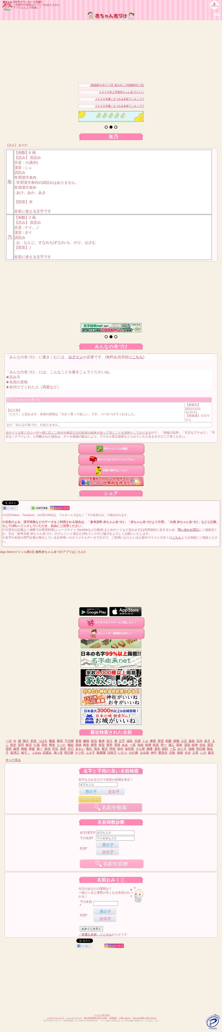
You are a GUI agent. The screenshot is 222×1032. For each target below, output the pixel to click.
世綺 (78, 745)
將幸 (86, 745)
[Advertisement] (111, 50)
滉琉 (187, 745)
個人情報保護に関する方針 (95, 1018)
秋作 (120, 748)
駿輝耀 (101, 752)
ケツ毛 (79, 752)
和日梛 (200, 748)
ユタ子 (90, 752)
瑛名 (97, 748)
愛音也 (162, 752)
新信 (47, 748)
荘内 (199, 741)
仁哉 (37, 745)
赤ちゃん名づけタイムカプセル (111, 459)
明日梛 (68, 752)
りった (61, 745)
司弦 (55, 748)
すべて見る (13, 760)
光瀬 (137, 741)
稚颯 (176, 741)
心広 (184, 741)
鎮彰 (165, 748)
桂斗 (109, 741)
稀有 (52, 745)
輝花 (60, 741)
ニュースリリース (74, 1018)
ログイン (75, 357)
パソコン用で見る (102, 1015)
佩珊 (150, 748)
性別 (83, 848)
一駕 (133, 745)
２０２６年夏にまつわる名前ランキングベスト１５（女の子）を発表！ (139, 99)
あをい (80, 748)
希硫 (32, 748)
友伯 (94, 741)
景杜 (44, 745)
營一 (164, 745)
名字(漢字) (87, 832)
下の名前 (86, 838)
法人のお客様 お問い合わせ (145, 1018)
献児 (29, 745)
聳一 (40, 748)
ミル (145, 741)
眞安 (102, 745)
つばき (42, 741)
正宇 (122, 741)
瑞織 (191, 748)
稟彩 (157, 748)
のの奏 (133, 752)
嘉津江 (14, 752)
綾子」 (25, 752)
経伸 (195, 745)
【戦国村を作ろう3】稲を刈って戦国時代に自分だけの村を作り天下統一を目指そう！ (142, 85)
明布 (112, 748)
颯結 (71, 745)
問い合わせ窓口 (188, 529)
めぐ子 (182, 748)
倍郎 (9, 748)
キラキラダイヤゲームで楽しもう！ (111, 622)
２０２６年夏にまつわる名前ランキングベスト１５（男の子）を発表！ (139, 106)
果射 (179, 745)
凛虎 (63, 748)
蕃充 (211, 752)
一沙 (9, 741)
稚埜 (94, 745)
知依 (140, 745)
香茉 (78, 741)
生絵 (202, 745)
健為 (192, 741)
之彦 (195, 752)
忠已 (71, 748)
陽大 (26, 741)
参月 (207, 741)
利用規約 (113, 1018)
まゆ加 (144, 752)
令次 (188, 752)
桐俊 (24, 748)
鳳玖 (89, 748)
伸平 (154, 752)
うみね (36, 752)
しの (203, 752)
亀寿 (102, 741)
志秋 (172, 752)
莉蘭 (168, 741)
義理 (16, 748)
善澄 (161, 741)
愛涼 (105, 748)
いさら (122, 752)
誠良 (130, 741)
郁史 (13, 745)
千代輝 (69, 741)
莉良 (34, 741)
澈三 (171, 745)
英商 (117, 745)
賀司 (21, 745)
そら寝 (140, 748)
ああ (125, 745)
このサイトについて (55, 1018)
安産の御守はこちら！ (111, 470)
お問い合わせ (125, 1018)
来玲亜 (129, 748)
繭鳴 (86, 741)
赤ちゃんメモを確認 (111, 448)
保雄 (180, 752)
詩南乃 (111, 752)
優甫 (153, 741)
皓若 (156, 745)
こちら (137, 357)
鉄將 (148, 745)
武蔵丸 (47, 752)
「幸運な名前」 (89, 934)
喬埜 (109, 745)
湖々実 (58, 752)
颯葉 (52, 741)
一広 (173, 748)
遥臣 (210, 745)
